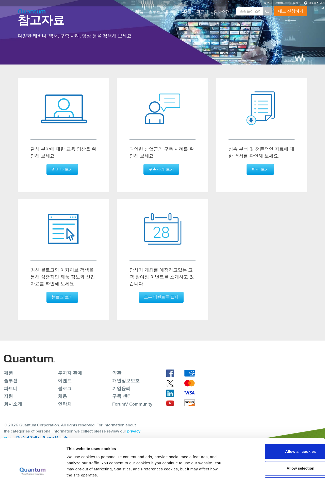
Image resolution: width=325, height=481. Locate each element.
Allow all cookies (269, 414)
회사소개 (222, 11)
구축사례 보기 (161, 169)
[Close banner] (317, 409)
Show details (266, 471)
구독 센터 (122, 396)
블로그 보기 (62, 297)
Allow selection (269, 431)
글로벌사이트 (314, 3)
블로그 (268, 3)
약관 (116, 372)
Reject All (269, 447)
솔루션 (155, 11)
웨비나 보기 (62, 169)
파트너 (202, 11)
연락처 (294, 3)
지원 (187, 11)
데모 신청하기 (290, 11)
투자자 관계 (70, 372)
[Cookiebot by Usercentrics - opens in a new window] (33, 471)
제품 (139, 11)
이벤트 (65, 380)
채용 (281, 3)
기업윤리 (121, 388)
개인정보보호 (126, 380)
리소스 (172, 11)
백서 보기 (260, 169)
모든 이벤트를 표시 (161, 297)
